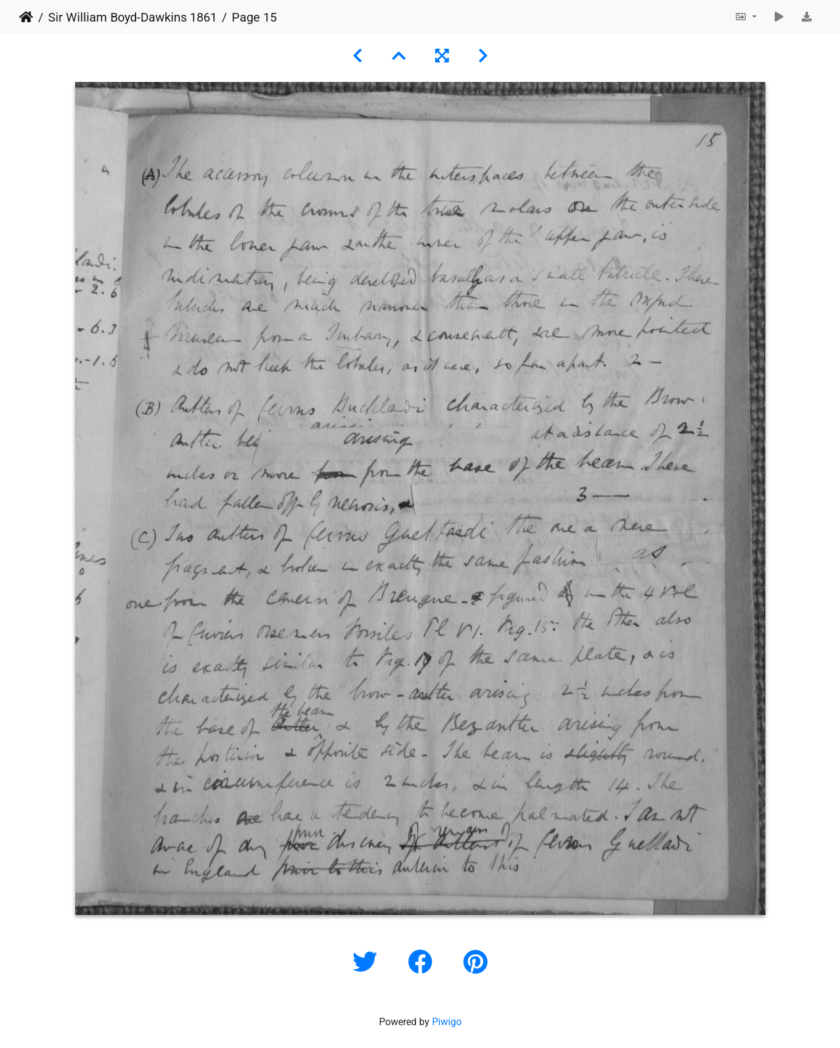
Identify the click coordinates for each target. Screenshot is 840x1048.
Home (26, 17)
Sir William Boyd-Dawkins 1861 (132, 17)
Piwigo (447, 1022)
